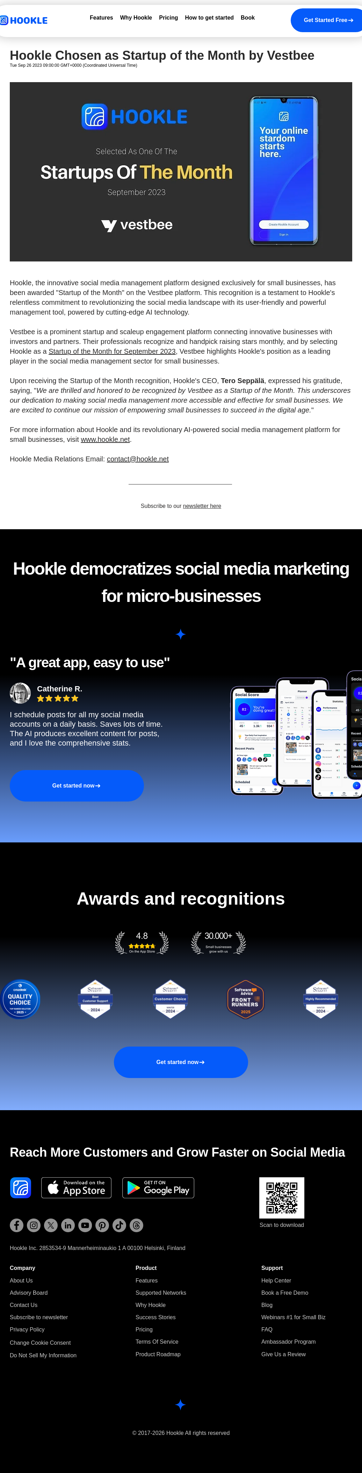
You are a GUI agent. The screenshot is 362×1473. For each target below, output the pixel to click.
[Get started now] (77, 786)
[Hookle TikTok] (119, 1225)
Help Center (276, 1281)
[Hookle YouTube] (85, 1225)
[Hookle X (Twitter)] (51, 1225)
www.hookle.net (105, 439)
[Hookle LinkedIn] (68, 1225)
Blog (267, 1305)
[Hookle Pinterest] (102, 1225)
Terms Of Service (157, 1342)
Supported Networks (161, 1293)
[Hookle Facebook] (16, 1225)
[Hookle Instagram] (34, 1225)
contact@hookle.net (138, 459)
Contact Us (23, 1305)
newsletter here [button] (202, 506)
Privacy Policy (27, 1329)
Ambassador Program (288, 1342)
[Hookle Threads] (136, 1225)
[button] (39, 1317)
